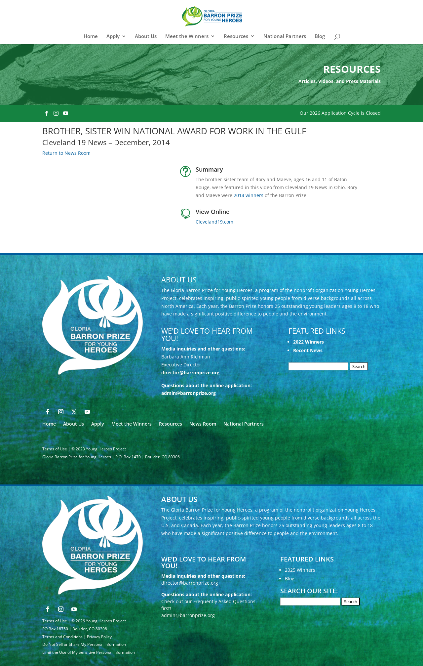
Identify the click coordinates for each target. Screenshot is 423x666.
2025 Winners (300, 570)
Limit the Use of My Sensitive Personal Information (88, 652)
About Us (146, 36)
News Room (202, 424)
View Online (212, 212)
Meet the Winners (187, 36)
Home (91, 36)
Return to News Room (66, 153)
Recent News (308, 350)
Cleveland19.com (214, 222)
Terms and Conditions (62, 637)
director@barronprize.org (190, 372)
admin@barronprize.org (188, 393)
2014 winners (248, 195)
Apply (113, 36)
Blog (320, 36)
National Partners (284, 36)
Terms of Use (54, 449)
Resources (236, 36)
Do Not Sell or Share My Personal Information (84, 644)
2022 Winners (308, 342)
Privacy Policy (99, 637)
